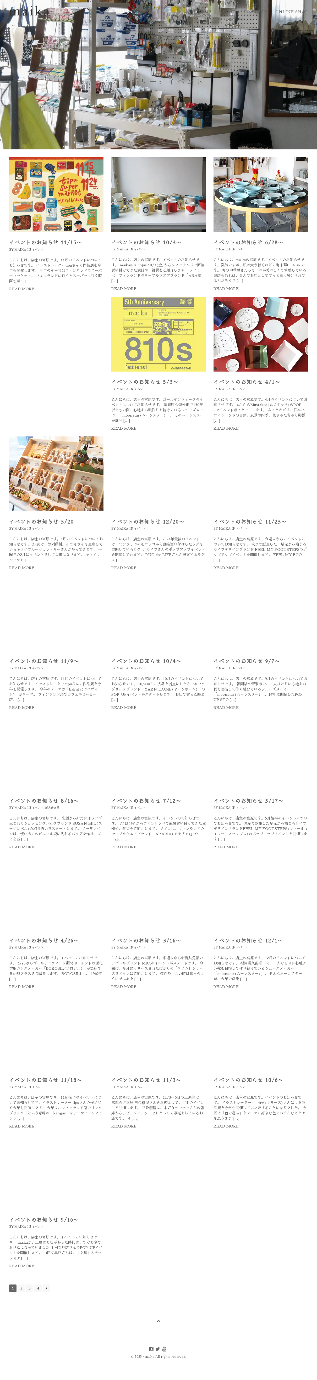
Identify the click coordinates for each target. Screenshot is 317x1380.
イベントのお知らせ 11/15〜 (45, 242)
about (227, 12)
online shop (291, 12)
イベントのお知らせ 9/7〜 (247, 661)
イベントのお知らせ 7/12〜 (146, 801)
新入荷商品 (52, 807)
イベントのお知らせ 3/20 (41, 521)
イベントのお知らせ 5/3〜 (144, 382)
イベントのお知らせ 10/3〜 (146, 242)
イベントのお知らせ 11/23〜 (250, 521)
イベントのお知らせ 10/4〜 (146, 661)
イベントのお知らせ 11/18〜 (45, 1080)
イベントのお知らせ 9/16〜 (44, 1220)
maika (20, 249)
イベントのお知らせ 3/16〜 (146, 940)
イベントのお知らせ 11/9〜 (44, 661)
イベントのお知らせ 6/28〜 (248, 242)
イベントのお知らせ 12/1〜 (248, 940)
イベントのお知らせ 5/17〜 (249, 801)
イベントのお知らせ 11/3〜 (146, 1080)
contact (255, 12)
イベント (37, 249)
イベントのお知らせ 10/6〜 (248, 1080)
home (204, 12)
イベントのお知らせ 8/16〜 (44, 801)
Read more (21, 289)
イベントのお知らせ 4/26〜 (44, 940)
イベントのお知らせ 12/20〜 (147, 521)
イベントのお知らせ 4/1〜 (247, 382)
